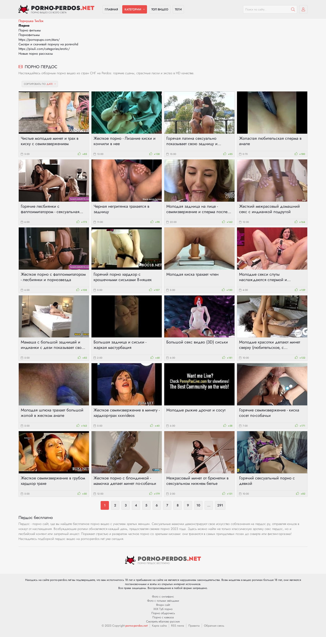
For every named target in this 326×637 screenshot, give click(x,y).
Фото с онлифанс (163, 596)
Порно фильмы (30, 30)
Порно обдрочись (163, 613)
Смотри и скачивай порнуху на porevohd (48, 44)
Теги (178, 9)
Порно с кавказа (163, 617)
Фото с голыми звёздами (163, 601)
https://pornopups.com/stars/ (39, 39)
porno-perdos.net (136, 625)
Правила (194, 625)
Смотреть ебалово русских (163, 621)
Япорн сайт (163, 605)
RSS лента (177, 625)
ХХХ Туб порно (163, 609)
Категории (133, 9)
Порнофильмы (29, 34)
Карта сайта (159, 625)
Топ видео (159, 9)
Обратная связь (214, 625)
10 (198, 505)
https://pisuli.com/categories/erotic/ (44, 48)
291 (220, 505)
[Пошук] (293, 9)
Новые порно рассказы (36, 53)
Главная (111, 9)
